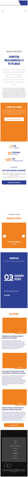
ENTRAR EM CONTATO (14, 182)
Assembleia (15, 453)
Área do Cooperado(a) (15, 446)
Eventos (15, 448)
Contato (15, 458)
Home (15, 441)
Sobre (15, 443)
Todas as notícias (14, 425)
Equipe (15, 450)
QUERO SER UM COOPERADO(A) (14, 119)
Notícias (15, 455)
